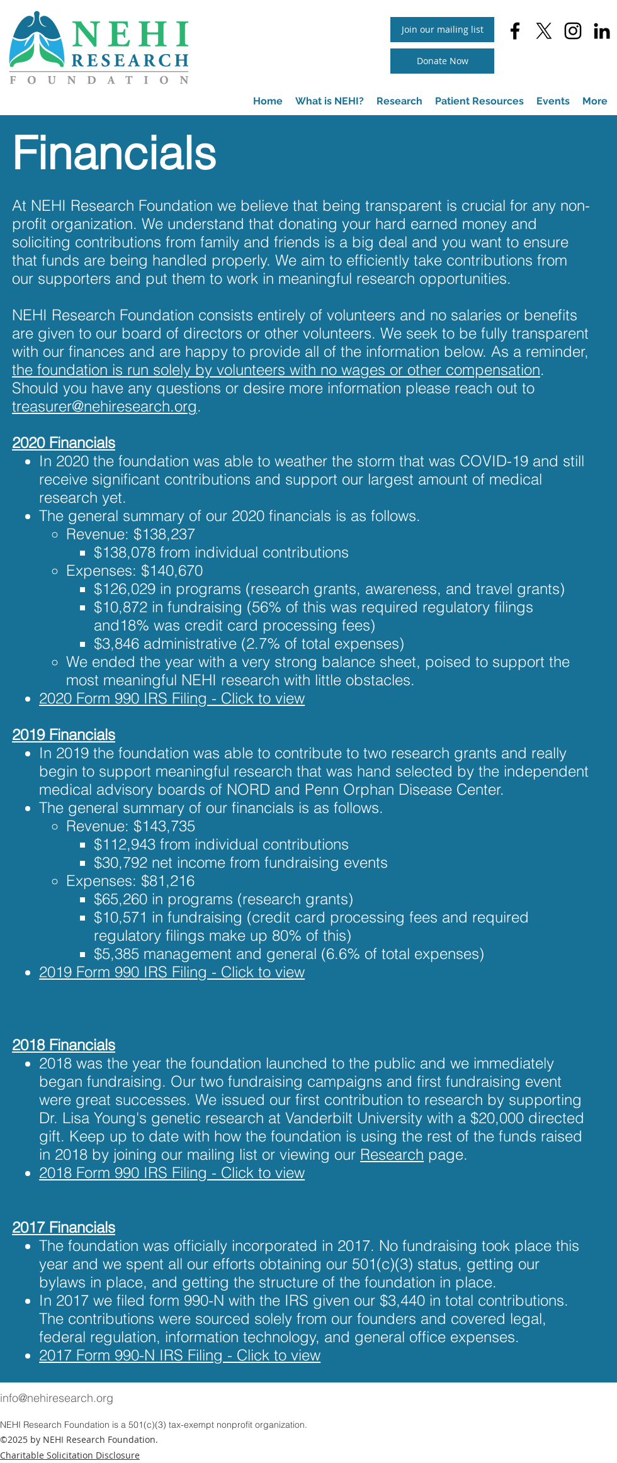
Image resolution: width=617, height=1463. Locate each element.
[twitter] (544, 31)
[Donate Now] (442, 61)
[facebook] (515, 31)
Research (392, 1154)
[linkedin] (602, 31)
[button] (479, 101)
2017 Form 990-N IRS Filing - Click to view (179, 1355)
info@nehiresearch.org (56, 1398)
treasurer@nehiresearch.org (104, 406)
